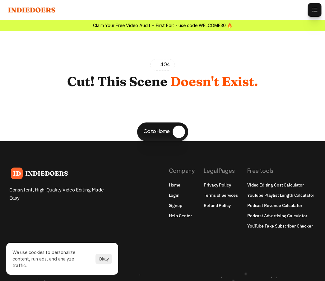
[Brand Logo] (39, 173)
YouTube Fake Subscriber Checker (280, 226)
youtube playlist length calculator (280, 195)
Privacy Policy (217, 185)
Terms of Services (221, 195)
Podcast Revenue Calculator (274, 205)
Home (174, 185)
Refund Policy (217, 205)
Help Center (180, 216)
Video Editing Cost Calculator (275, 185)
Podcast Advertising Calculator (277, 216)
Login (174, 195)
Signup (175, 205)
